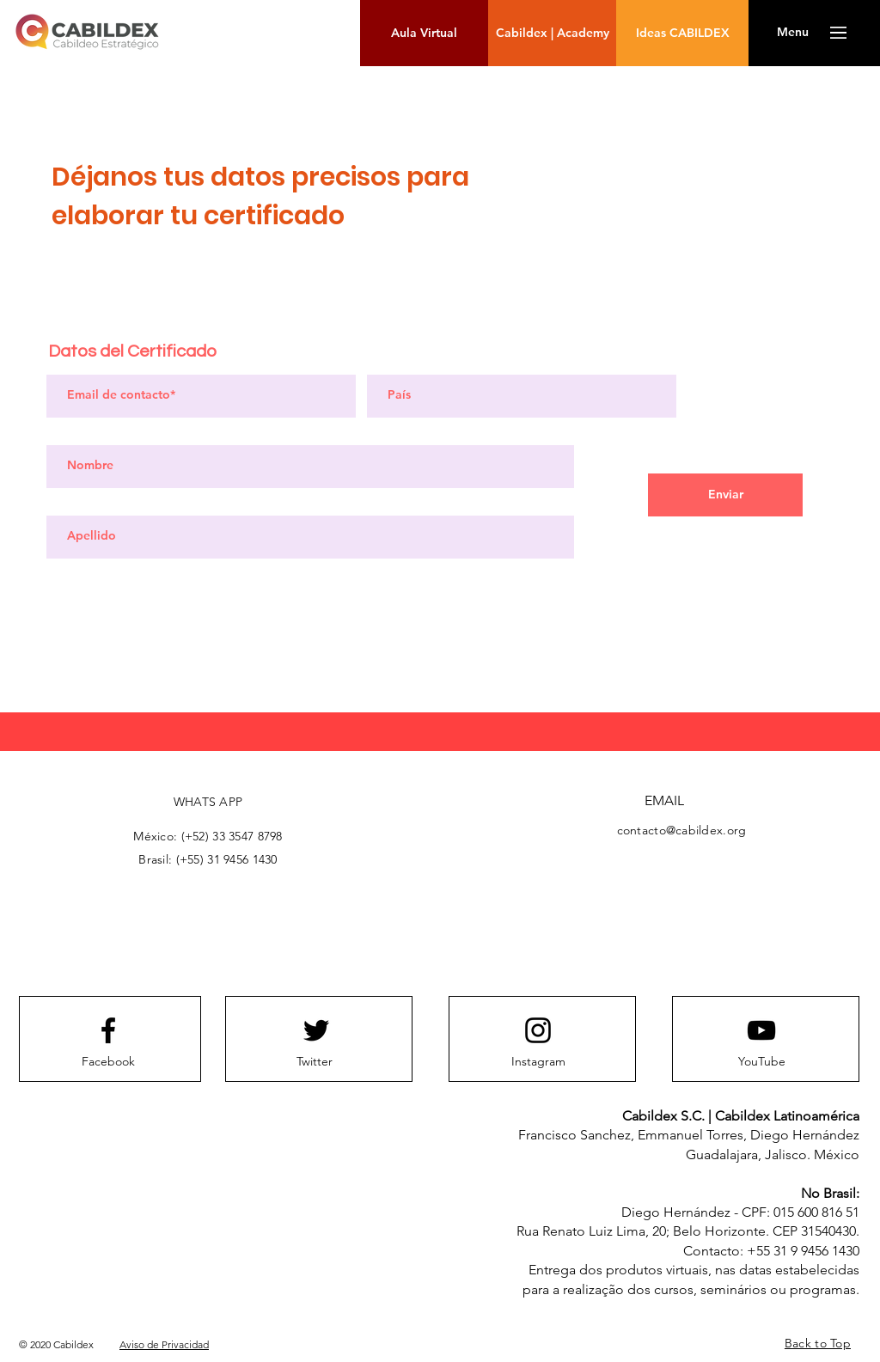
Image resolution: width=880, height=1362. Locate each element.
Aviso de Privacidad (164, 1344)
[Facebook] (108, 1062)
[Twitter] (314, 1062)
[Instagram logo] (538, 1030)
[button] (793, 32)
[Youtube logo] (761, 1030)
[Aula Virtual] (424, 33)
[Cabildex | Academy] (552, 33)
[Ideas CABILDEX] (682, 33)
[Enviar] (725, 494)
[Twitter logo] (316, 1030)
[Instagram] (538, 1062)
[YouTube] (761, 1062)
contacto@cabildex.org (682, 830)
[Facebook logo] (108, 1030)
